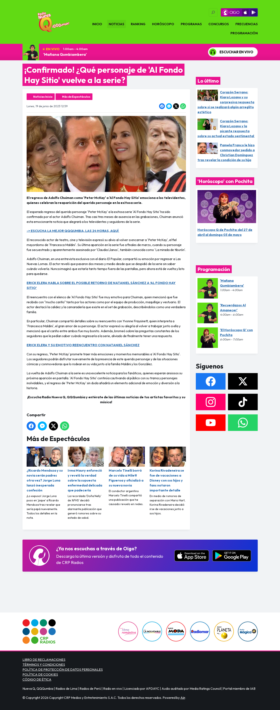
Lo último (208, 81)
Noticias (116, 24)
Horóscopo (163, 24)
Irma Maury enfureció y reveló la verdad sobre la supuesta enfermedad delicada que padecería (85, 469)
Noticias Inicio (43, 96)
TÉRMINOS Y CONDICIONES (43, 664)
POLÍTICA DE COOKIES (40, 674)
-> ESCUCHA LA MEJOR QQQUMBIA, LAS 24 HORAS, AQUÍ (73, 231)
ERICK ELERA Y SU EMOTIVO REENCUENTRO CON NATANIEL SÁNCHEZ (83, 345)
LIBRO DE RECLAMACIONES (43, 660)
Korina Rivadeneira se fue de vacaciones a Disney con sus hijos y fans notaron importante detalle (168, 469)
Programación (244, 33)
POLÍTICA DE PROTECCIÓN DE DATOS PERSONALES (62, 669)
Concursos (218, 24)
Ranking (138, 24)
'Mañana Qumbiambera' (65, 54)
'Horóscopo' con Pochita (225, 181)
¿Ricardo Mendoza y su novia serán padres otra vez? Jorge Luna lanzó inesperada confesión (45, 469)
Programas (191, 24)
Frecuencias (246, 24)
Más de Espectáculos (76, 96)
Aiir (182, 698)
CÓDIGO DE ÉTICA (36, 679)
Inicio (97, 24)
